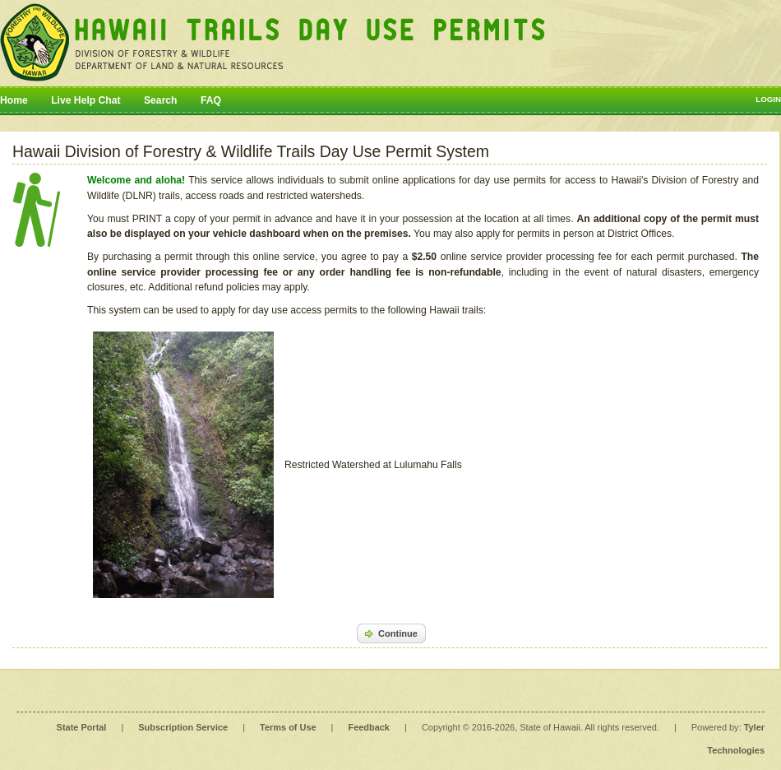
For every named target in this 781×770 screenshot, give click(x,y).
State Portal (82, 727)
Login (768, 99)
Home (14, 100)
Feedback (369, 727)
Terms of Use (288, 727)
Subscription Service (183, 727)
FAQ (211, 100)
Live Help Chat (85, 100)
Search (161, 100)
